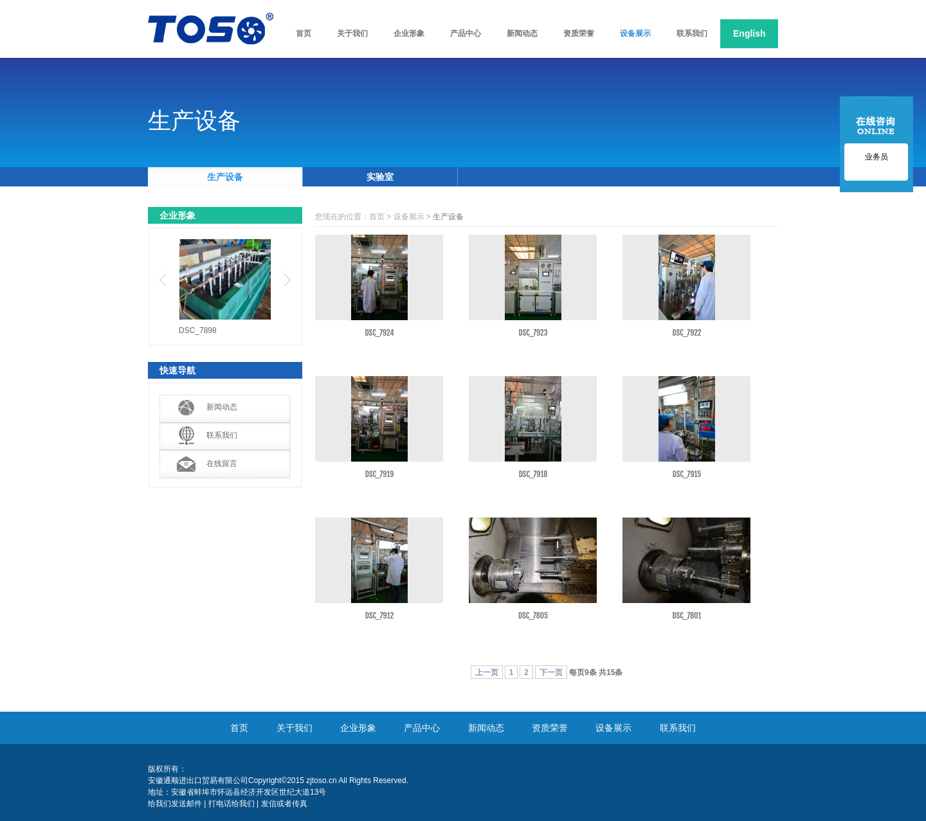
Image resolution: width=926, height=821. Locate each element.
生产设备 (225, 177)
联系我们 (221, 435)
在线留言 (221, 463)
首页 (377, 216)
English (749, 33)
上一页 (486, 672)
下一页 (551, 672)
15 (610, 672)
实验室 (380, 177)
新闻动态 (221, 406)
